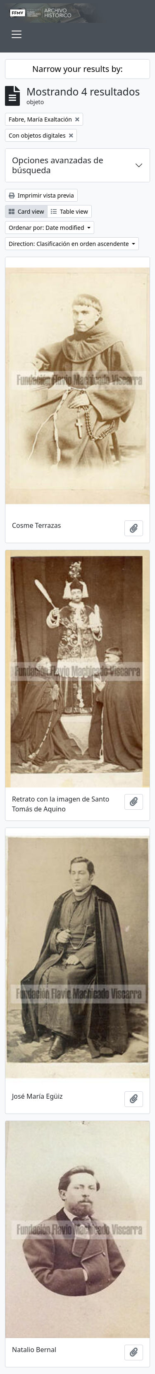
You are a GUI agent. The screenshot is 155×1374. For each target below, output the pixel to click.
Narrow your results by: (77, 68)
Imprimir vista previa (41, 195)
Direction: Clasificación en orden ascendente (69, 244)
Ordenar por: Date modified (47, 227)
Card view (26, 211)
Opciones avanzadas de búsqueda (57, 165)
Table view (69, 211)
